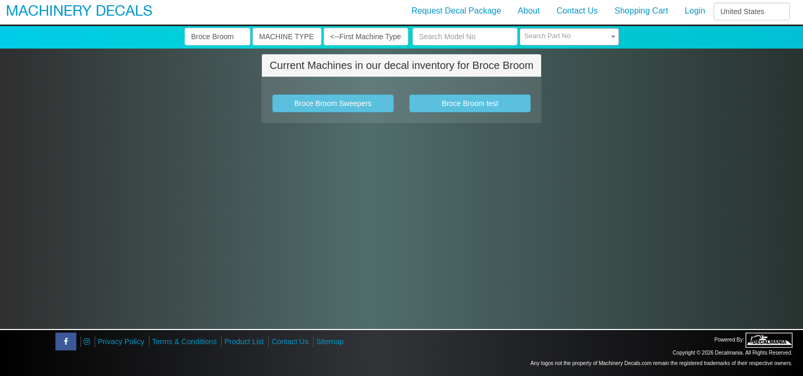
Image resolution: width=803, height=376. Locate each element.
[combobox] (569, 36)
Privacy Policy (121, 341)
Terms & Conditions (184, 341)
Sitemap (329, 341)
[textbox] (569, 36)
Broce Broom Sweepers (333, 103)
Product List (244, 341)
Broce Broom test (470, 103)
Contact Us (289, 341)
